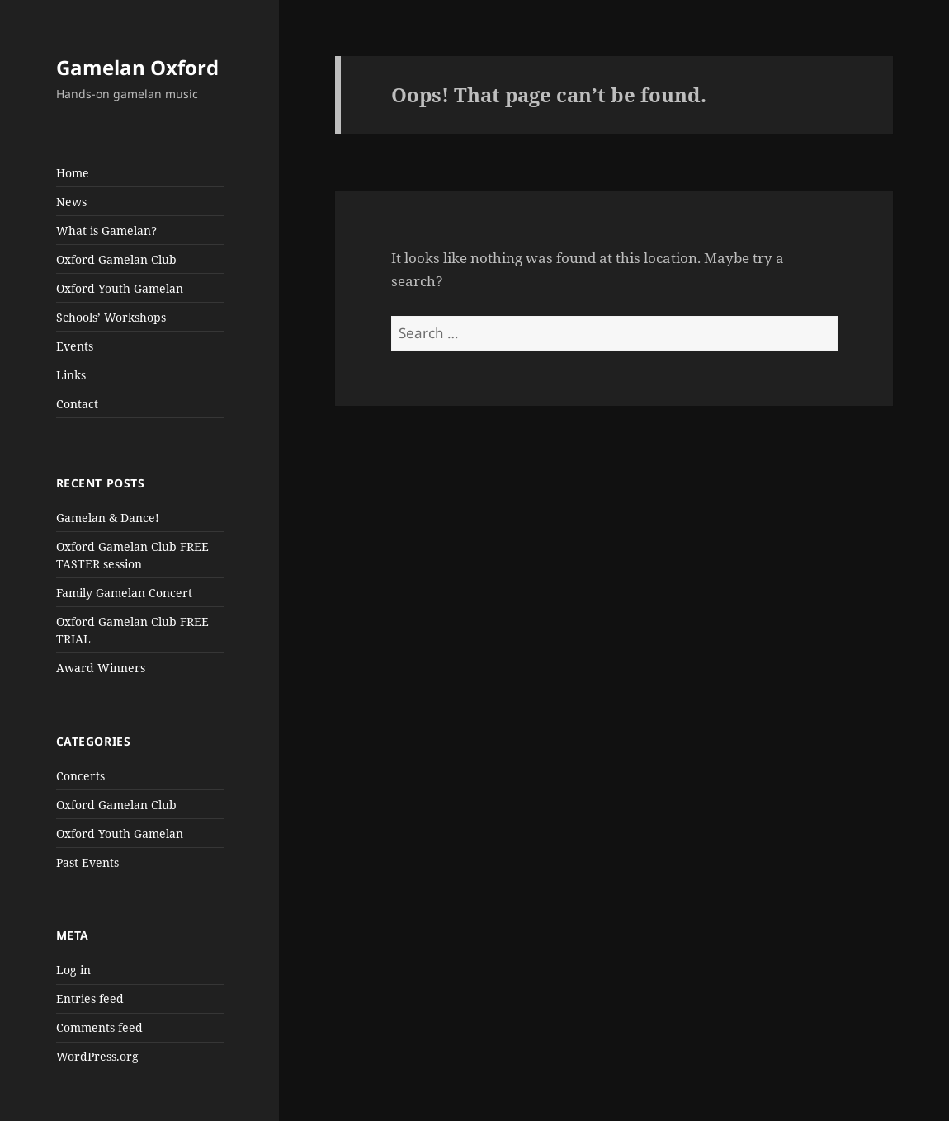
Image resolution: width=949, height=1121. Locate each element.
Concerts (80, 776)
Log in (73, 969)
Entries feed (90, 998)
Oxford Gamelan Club (116, 259)
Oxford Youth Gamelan (119, 288)
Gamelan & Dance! (107, 517)
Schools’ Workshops (111, 317)
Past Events (87, 862)
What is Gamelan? (106, 230)
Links (71, 375)
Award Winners (100, 668)
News (71, 202)
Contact (77, 404)
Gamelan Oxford (137, 67)
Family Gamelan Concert (124, 593)
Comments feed (99, 1027)
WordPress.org (97, 1056)
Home (72, 173)
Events (74, 346)
